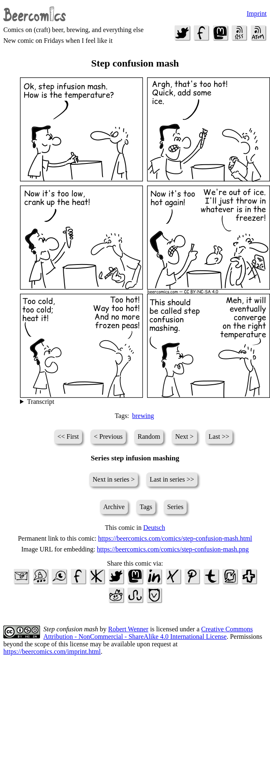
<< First (68, 436)
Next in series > (113, 479)
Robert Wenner (128, 629)
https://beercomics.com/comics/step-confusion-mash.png (173, 549)
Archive (114, 506)
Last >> (219, 436)
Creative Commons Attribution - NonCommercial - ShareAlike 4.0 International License (148, 633)
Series (175, 506)
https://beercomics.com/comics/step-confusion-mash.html (175, 538)
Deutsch (154, 527)
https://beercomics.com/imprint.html (52, 651)
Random (149, 436)
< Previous (108, 436)
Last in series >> (172, 479)
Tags (146, 506)
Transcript (40, 401)
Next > (184, 436)
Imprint (257, 13)
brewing (143, 415)
